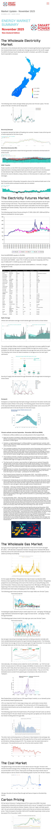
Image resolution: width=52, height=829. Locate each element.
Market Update (16, 14)
